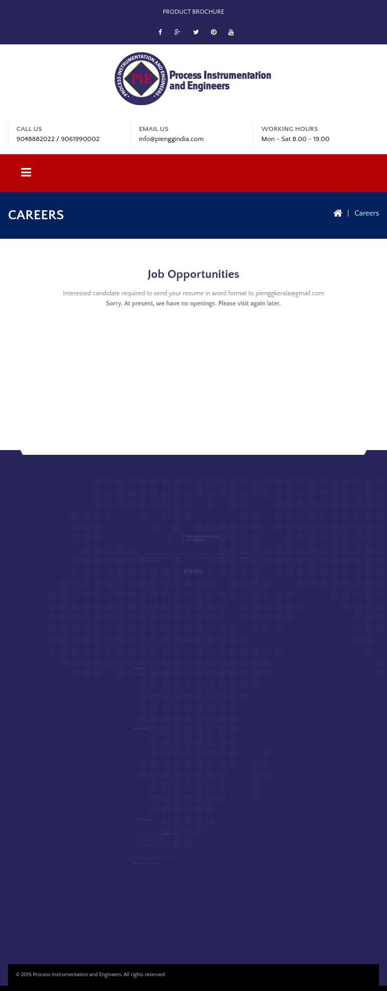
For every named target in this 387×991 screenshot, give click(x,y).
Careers (367, 213)
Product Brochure (194, 11)
